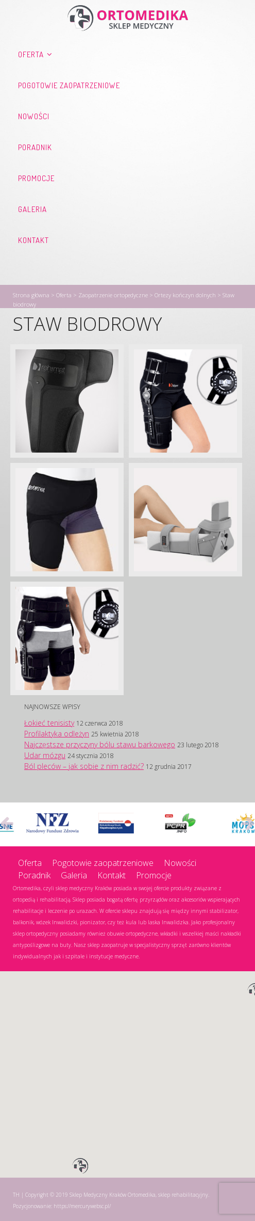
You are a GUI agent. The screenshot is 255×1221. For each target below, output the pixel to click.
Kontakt (33, 240)
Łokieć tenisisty (49, 723)
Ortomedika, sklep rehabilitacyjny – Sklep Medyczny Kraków (127, 18)
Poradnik (35, 147)
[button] (80, 1166)
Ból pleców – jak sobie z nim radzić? (84, 766)
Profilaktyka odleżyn (56, 733)
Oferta (31, 54)
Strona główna (31, 295)
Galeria (32, 209)
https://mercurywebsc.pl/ (82, 1206)
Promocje (36, 178)
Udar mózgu (44, 755)
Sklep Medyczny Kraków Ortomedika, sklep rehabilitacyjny (139, 1194)
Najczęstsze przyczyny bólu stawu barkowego (99, 744)
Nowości (33, 116)
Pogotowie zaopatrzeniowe (69, 85)
